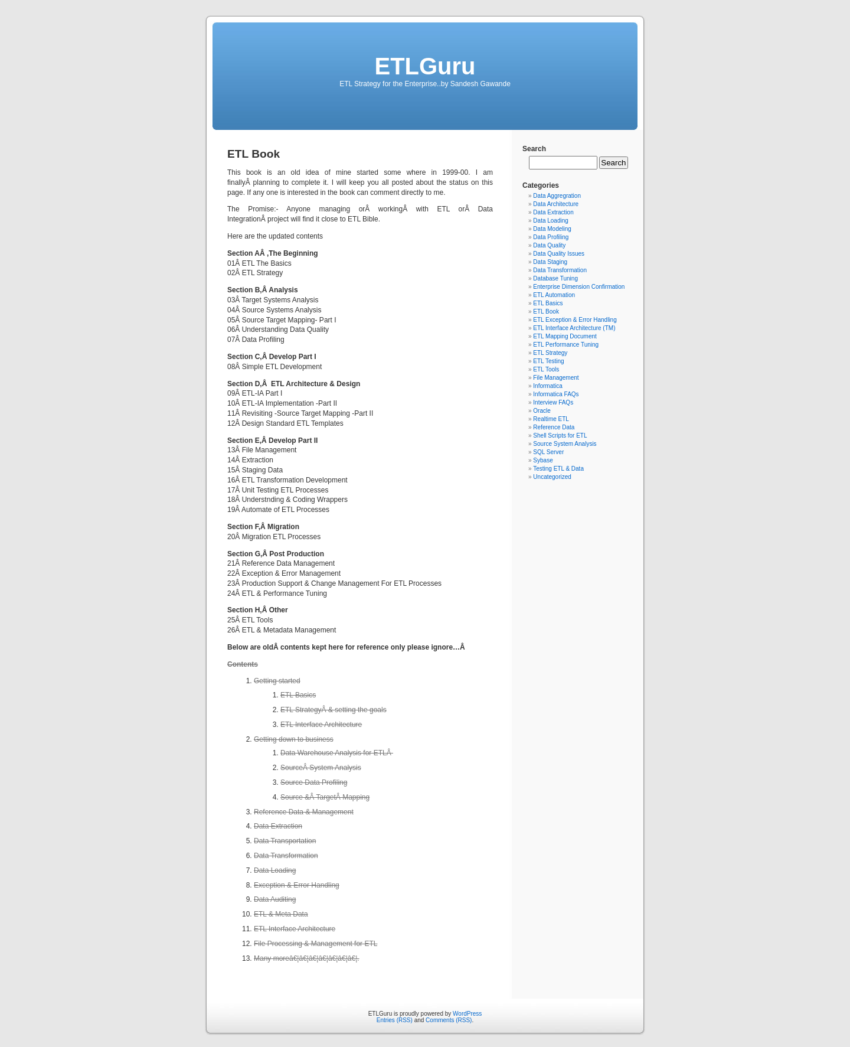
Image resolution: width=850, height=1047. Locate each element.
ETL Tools (546, 369)
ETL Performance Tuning (566, 344)
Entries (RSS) (395, 1020)
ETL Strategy (550, 353)
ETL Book (546, 311)
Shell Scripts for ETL (560, 435)
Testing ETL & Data (558, 468)
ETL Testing (548, 361)
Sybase (542, 460)
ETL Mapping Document (564, 336)
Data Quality (549, 245)
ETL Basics (548, 303)
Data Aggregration (557, 196)
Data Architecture (555, 204)
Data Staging (550, 262)
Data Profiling (550, 237)
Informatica (547, 386)
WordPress (467, 1013)
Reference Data (553, 427)
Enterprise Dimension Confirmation (579, 286)
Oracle (541, 410)
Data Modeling (552, 229)
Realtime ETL (551, 419)
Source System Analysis (564, 444)
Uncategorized (552, 477)
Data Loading (550, 220)
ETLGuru (424, 66)
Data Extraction (553, 212)
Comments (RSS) (449, 1020)
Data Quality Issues (558, 253)
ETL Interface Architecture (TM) (574, 328)
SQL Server (548, 452)
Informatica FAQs (555, 394)
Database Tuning (555, 278)
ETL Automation (554, 295)
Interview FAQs (553, 402)
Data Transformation (560, 270)
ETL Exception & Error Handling (574, 320)
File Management (555, 377)
